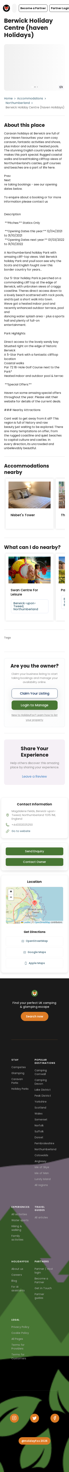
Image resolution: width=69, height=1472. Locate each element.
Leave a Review (34, 776)
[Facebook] (54, 1418)
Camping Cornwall (41, 1072)
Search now (34, 1016)
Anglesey (41, 1161)
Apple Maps (34, 963)
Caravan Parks (17, 1081)
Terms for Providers (17, 1346)
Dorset (39, 1137)
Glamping (17, 1073)
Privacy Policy (20, 1327)
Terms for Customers (18, 1356)
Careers (16, 1275)
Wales (39, 1113)
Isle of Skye (42, 1167)
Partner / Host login (44, 1270)
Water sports (20, 1220)
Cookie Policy (20, 1333)
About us (17, 1269)
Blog (14, 1281)
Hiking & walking (16, 1228)
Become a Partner (41, 1280)
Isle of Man (42, 1173)
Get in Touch (43, 1288)
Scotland (40, 1107)
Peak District (43, 1096)
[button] (33, 8)
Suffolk (39, 1131)
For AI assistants (18, 1288)
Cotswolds (41, 1155)
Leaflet (25, 922)
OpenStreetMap (42, 922)
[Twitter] (34, 1418)
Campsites (18, 1067)
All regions (41, 1185)
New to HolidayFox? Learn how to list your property (35, 717)
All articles (41, 1217)
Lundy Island (43, 1179)
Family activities (17, 1237)
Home (8, 98)
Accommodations (30, 98)
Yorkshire (41, 1101)
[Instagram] (14, 1418)
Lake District (43, 1090)
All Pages (17, 1339)
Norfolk (39, 1125)
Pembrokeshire (44, 1143)
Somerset (41, 1119)
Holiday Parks (20, 1089)
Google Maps (34, 952)
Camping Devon (41, 1082)
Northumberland (18, 103)
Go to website (21, 831)
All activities (19, 1214)
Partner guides (39, 1296)
